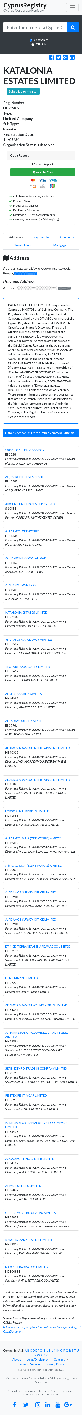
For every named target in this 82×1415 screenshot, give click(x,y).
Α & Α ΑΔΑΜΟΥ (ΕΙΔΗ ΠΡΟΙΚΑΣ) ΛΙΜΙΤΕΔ (33, 865)
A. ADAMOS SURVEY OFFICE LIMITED (30, 892)
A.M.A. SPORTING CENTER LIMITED (29, 1158)
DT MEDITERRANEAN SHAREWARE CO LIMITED (38, 946)
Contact (59, 1359)
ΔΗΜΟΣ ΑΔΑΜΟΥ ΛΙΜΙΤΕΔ (23, 694)
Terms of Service (29, 1364)
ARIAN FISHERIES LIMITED (23, 1186)
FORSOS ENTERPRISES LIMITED (27, 811)
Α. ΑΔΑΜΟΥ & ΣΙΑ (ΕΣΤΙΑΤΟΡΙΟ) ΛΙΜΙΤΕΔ (33, 838)
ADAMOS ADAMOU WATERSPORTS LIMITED (36, 1005)
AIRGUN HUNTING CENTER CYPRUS (30, 504)
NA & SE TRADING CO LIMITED (26, 1267)
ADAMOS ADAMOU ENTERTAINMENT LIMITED (37, 748)
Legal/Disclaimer (37, 1359)
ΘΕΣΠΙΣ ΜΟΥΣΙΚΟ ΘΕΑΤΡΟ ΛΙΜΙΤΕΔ (30, 1213)
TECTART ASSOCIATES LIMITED (27, 666)
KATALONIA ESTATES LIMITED (26, 612)
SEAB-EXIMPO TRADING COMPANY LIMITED (36, 1068)
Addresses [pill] (16, 237)
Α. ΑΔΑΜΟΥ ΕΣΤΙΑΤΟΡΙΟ (22, 531)
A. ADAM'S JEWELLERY (20, 585)
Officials (41, 44)
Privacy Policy (54, 1364)
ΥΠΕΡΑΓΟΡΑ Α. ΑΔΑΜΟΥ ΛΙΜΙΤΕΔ (28, 639)
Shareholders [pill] (22, 245)
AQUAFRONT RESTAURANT (24, 477)
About (16, 1359)
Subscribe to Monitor (23, 91)
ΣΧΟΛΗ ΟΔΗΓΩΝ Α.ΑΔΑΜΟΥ (24, 450)
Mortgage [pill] (59, 245)
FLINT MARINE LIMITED (21, 978)
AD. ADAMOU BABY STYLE (23, 721)
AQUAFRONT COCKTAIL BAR (25, 558)
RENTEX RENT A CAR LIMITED (26, 1095)
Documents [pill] (66, 237)
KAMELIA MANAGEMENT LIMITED (28, 1240)
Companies (41, 40)
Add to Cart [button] (43, 172)
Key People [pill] (41, 237)
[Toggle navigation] (72, 7)
